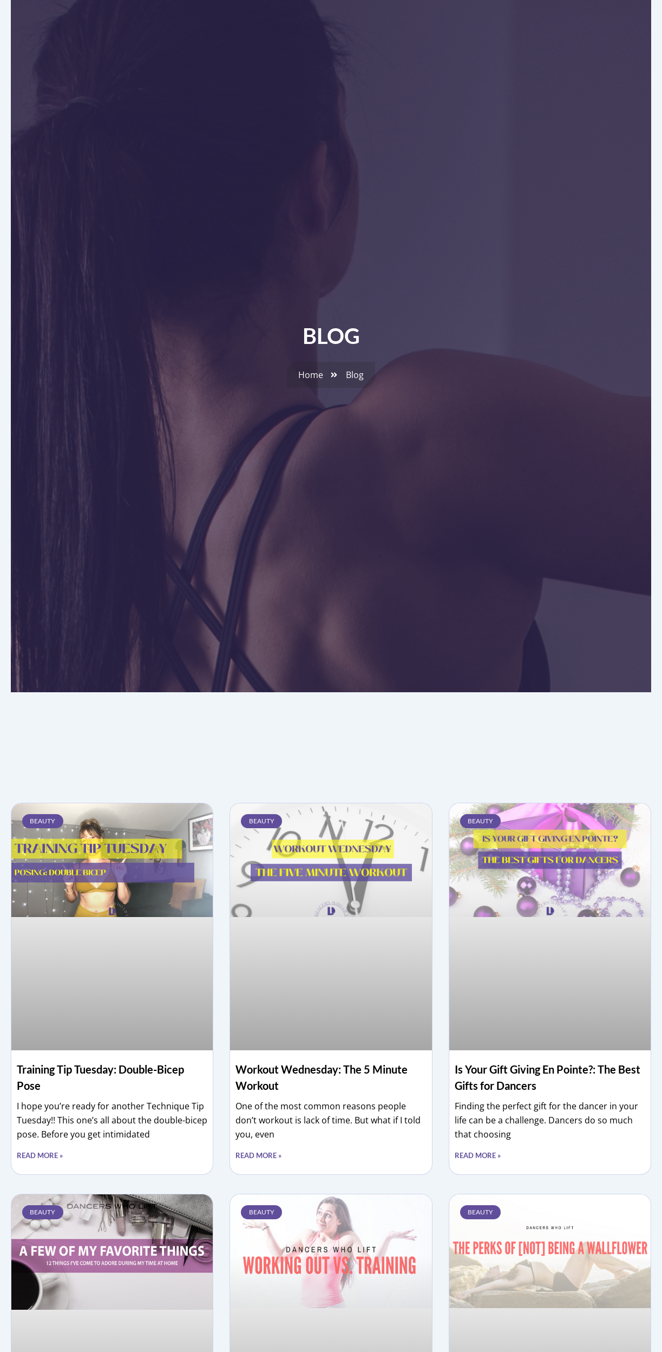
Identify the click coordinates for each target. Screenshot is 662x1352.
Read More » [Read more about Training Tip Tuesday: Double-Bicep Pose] (40, 1155)
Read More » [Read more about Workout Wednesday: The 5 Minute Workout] (258, 1155)
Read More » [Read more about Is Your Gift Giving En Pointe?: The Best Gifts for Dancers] (478, 1155)
